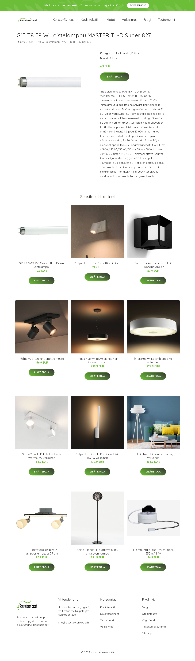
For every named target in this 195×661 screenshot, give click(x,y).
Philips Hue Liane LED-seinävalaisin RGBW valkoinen (97, 458)
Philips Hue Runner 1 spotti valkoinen (97, 265)
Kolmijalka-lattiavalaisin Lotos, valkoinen (153, 458)
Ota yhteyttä (149, 616)
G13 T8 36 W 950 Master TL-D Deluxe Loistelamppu (42, 267)
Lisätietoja (114, 79)
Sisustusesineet (109, 616)
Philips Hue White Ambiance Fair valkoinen (153, 363)
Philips (135, 55)
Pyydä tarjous (138, 5)
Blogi (147, 21)
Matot (110, 21)
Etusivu (21, 44)
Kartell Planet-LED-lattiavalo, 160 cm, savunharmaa (97, 554)
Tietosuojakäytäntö (154, 629)
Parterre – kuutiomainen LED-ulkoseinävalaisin (153, 267)
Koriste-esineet (63, 21)
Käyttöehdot (149, 623)
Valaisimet (129, 21)
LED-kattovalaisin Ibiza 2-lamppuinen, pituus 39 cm (41, 554)
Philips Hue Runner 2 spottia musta (42, 361)
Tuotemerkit (166, 21)
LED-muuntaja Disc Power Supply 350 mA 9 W (153, 554)
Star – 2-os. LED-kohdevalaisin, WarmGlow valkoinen (41, 458)
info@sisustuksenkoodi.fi (73, 625)
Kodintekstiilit (90, 21)
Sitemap (147, 635)
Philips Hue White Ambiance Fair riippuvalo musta (97, 363)
